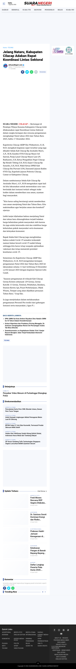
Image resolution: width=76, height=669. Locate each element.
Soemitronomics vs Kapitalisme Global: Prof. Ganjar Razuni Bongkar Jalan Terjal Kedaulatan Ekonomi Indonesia (24, 333)
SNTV (3, 646)
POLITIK (16, 643)
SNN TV (40, 643)
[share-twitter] (27, 72)
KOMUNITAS (6, 638)
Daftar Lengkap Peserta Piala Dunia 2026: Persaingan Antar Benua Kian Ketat (38, 567)
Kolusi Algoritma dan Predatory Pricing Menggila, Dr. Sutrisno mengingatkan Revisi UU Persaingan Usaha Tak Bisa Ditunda (25, 326)
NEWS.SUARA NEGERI (61, 654)
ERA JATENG (61, 652)
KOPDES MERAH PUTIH (19, 639)
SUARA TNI (27, 10)
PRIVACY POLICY (61, 644)
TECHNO (6, 340)
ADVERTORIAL (6, 632)
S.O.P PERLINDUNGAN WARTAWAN (58, 647)
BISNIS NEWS (66, 650)
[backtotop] (38, 664)
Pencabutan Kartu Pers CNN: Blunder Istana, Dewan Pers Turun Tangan (23, 410)
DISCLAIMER (61, 642)
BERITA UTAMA (30, 632)
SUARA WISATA (42, 646)
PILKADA (5, 643)
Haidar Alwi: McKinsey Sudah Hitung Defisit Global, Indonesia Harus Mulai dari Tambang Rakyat (23, 434)
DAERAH (5, 10)
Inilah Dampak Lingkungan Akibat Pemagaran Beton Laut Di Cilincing (23, 418)
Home (5, 47)
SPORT (33, 562)
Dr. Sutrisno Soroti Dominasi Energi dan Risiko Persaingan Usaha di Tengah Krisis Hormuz (38, 517)
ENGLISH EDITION (19, 634)
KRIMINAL (15, 10)
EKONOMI (37, 10)
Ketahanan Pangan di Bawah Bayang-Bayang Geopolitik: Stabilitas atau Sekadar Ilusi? (38, 550)
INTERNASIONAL (36, 529)
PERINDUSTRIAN (43, 641)
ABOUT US (58, 638)
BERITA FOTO (35, 495)
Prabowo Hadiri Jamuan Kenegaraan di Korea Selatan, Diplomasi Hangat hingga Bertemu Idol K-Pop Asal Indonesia (38, 534)
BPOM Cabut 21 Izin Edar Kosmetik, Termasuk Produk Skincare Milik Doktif (24, 426)
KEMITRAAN (56, 650)
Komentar (43, 72)
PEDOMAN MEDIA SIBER (61, 640)
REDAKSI (65, 638)
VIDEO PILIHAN (18, 648)
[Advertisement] (38, 28)
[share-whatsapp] (31, 72)
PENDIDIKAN (49, 10)
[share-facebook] (22, 72)
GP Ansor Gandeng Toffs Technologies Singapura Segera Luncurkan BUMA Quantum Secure (22, 443)
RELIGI (60, 10)
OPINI (39, 638)
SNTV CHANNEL (61, 657)
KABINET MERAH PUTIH (43, 635)
